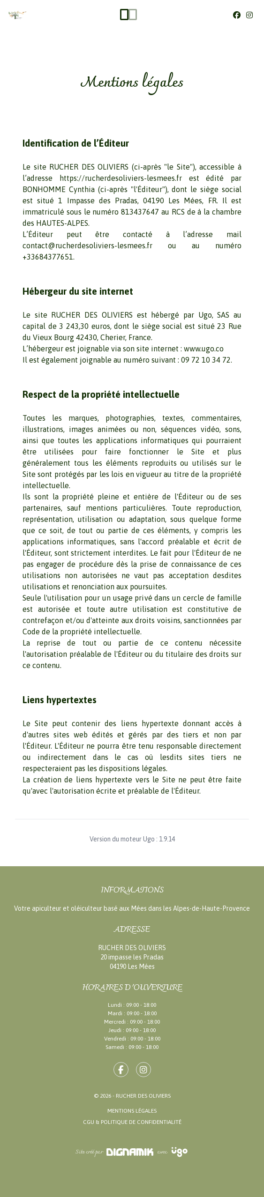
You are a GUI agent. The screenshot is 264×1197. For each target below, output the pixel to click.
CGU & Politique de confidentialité (132, 1122)
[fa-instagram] (143, 1069)
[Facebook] (237, 15)
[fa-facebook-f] (120, 1069)
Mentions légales (132, 1111)
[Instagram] (249, 15)
